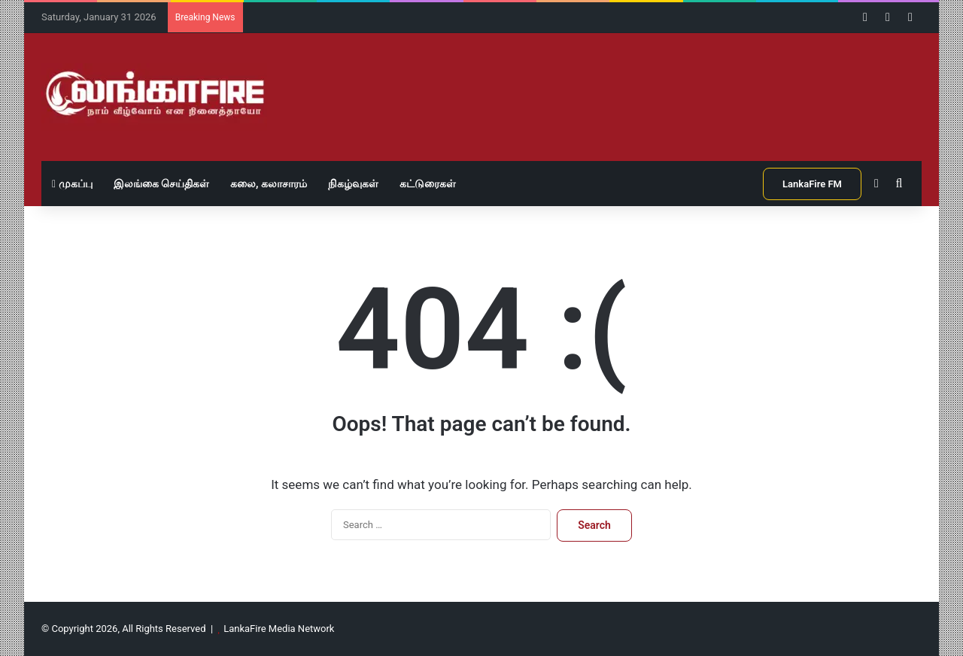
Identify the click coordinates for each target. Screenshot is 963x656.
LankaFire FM (812, 184)
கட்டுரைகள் (427, 184)
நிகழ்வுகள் (353, 184)
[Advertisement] (632, 82)
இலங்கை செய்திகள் (161, 184)
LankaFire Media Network (278, 628)
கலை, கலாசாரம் (268, 184)
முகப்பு (72, 184)
